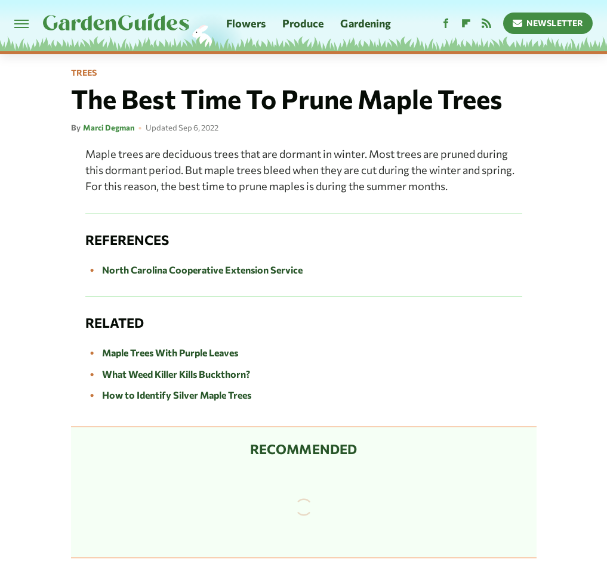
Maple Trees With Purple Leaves (170, 352)
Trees (84, 73)
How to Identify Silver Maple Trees (176, 394)
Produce (303, 23)
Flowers (246, 23)
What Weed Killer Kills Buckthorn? (176, 374)
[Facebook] (445, 23)
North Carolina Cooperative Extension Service (202, 269)
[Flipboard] (466, 23)
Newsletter (548, 23)
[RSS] (486, 23)
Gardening (365, 23)
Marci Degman (109, 127)
